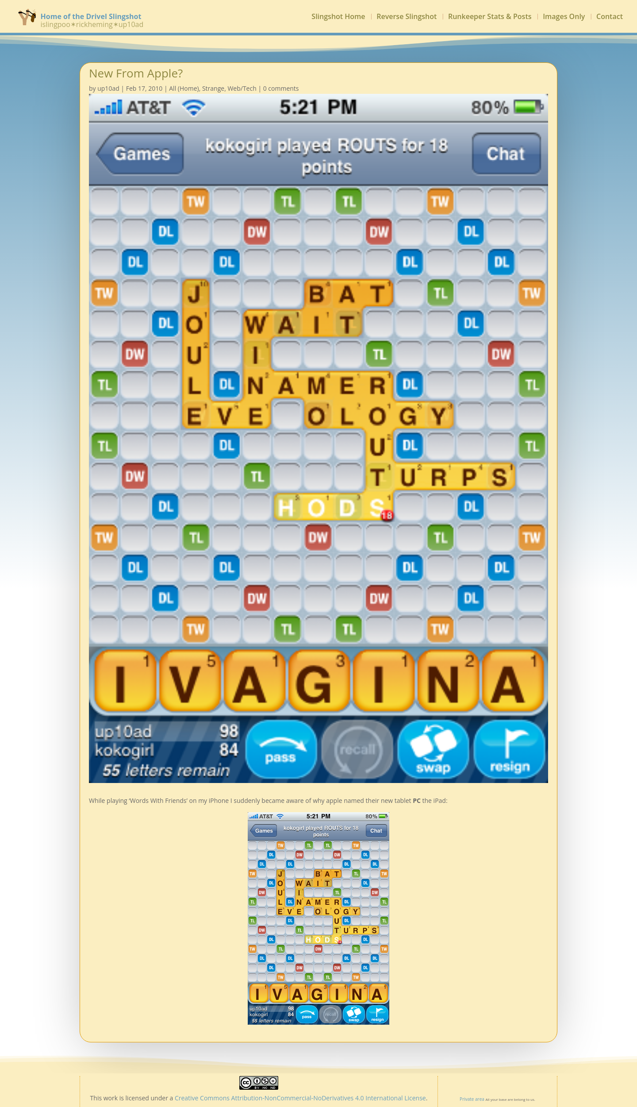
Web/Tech (241, 88)
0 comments (281, 88)
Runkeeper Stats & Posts (490, 17)
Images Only (564, 17)
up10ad (108, 88)
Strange (213, 88)
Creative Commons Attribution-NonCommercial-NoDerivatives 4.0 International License (300, 1098)
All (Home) (184, 88)
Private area (472, 1099)
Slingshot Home (338, 17)
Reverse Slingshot (406, 17)
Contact (609, 17)
